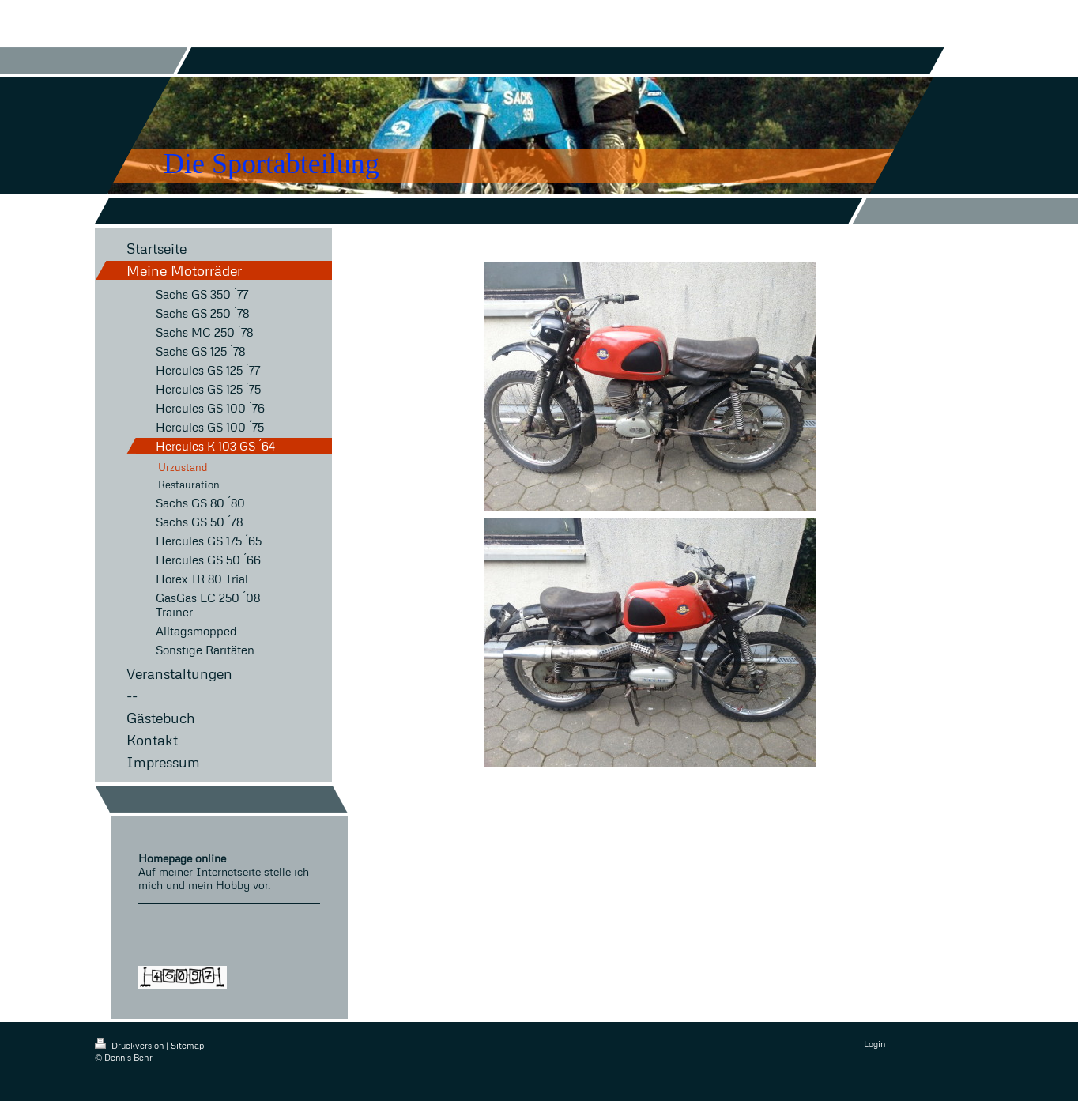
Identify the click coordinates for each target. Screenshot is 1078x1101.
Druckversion (130, 1045)
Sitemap (187, 1045)
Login (874, 1044)
